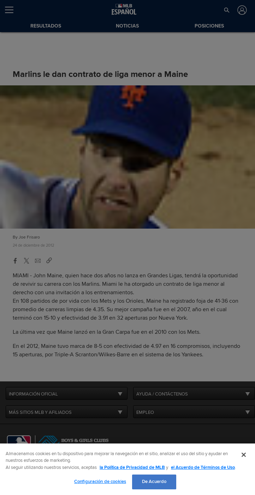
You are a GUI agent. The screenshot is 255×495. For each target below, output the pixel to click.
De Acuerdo (154, 481)
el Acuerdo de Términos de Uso (203, 467)
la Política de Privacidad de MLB (132, 467)
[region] (127, 469)
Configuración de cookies (100, 481)
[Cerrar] (243, 455)
